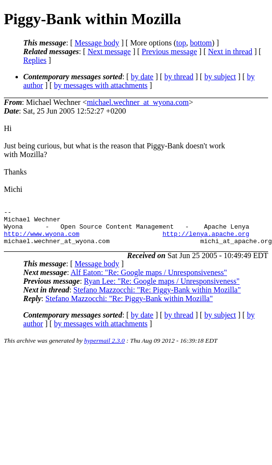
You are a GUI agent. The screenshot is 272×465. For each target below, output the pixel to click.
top (181, 43)
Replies (34, 60)
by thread (179, 77)
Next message (109, 51)
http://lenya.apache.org (206, 239)
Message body (97, 43)
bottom (201, 43)
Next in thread (230, 51)
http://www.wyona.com (41, 239)
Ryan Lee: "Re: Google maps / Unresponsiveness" (162, 288)
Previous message (169, 51)
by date (142, 77)
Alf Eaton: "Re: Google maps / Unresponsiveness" (149, 280)
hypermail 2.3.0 (104, 347)
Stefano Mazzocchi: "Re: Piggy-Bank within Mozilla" (157, 297)
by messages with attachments (101, 85)
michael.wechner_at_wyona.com (138, 102)
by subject (220, 77)
